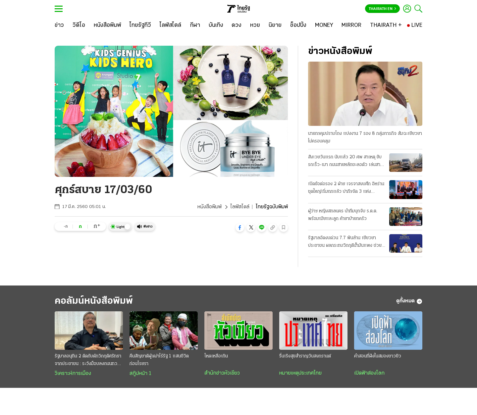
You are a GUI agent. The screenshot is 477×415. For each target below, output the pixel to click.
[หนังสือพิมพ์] (107, 25)
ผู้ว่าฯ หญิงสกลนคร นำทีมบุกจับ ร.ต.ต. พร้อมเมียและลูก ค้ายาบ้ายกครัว (342, 215)
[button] (240, 227)
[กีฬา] (195, 25)
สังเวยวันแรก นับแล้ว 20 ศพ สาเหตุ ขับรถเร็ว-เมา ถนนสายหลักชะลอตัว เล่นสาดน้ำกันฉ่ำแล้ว (345, 162)
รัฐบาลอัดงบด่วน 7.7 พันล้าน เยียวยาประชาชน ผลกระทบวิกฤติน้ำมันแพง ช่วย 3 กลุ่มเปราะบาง (345, 242)
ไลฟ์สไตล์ (239, 207)
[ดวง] (236, 25)
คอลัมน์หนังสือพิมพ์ (94, 301)
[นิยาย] (275, 25)
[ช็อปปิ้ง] (298, 25)
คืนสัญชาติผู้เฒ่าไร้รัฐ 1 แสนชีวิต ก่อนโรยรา (159, 360)
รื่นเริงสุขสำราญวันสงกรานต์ (305, 356)
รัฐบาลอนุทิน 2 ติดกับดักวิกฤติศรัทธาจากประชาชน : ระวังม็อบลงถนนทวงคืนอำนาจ (88, 361)
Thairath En (382, 9)
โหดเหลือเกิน (216, 356)
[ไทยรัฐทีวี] (140, 25)
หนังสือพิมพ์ (209, 207)
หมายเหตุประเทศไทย (300, 373)
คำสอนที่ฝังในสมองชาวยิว (377, 356)
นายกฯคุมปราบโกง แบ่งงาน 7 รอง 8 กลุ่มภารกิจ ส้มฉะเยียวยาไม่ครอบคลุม (365, 137)
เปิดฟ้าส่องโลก (369, 373)
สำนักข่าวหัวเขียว (222, 373)
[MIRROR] (351, 25)
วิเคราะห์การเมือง (73, 373)
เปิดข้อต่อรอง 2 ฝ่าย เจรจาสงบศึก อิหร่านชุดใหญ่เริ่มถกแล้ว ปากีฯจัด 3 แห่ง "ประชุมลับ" (346, 188)
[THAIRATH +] (386, 25)
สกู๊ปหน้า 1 (140, 373)
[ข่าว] (59, 25)
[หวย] (255, 25)
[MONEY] (324, 25)
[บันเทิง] (216, 25)
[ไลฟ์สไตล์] (170, 25)
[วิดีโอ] (79, 25)
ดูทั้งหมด (409, 301)
